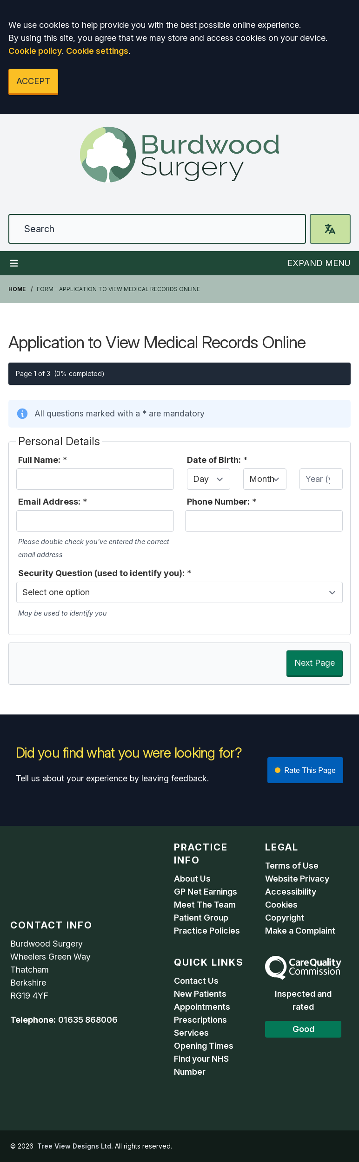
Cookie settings (97, 51)
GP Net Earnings (205, 891)
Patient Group (201, 917)
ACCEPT (33, 81)
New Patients (200, 994)
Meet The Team (205, 904)
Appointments (202, 1007)
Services (191, 1033)
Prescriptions (200, 1020)
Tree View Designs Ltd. (75, 1146)
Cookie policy (35, 51)
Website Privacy (297, 878)
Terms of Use (292, 865)
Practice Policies (207, 930)
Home (17, 289)
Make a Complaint (300, 930)
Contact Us (196, 981)
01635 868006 (88, 1020)
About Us (192, 878)
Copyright (284, 917)
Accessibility (290, 891)
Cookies (281, 904)
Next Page (314, 663)
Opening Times (203, 1046)
